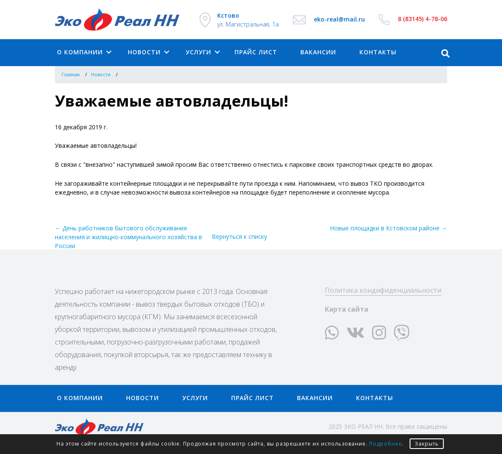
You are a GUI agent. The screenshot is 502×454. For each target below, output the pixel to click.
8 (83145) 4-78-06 (422, 19)
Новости (144, 52)
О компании (80, 52)
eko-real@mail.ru (339, 19)
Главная (71, 74)
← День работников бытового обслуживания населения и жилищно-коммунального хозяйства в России (128, 237)
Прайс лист (256, 52)
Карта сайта (346, 309)
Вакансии (318, 52)
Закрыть (427, 443)
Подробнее (385, 443)
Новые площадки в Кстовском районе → (388, 228)
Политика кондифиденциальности (383, 290)
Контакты (374, 398)
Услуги (198, 52)
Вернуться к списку (239, 236)
